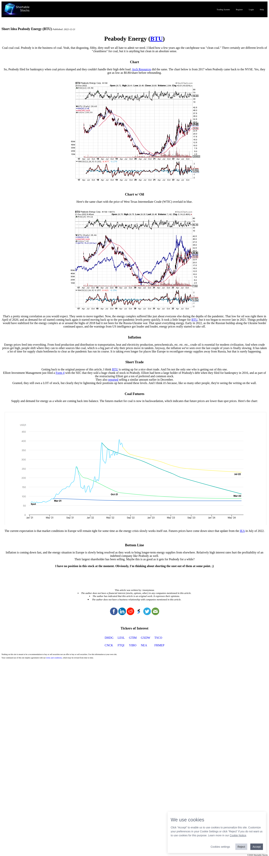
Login (251, 9)
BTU (156, 38)
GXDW (145, 637)
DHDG (109, 637)
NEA (144, 645)
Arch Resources (141, 69)
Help (262, 9)
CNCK (109, 645)
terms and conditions (54, 658)
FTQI (121, 645)
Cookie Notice (238, 835)
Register (239, 9)
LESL (121, 637)
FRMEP (159, 645)
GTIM (133, 637)
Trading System (223, 9)
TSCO (158, 637)
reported (113, 379)
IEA (242, 530)
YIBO (132, 645)
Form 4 (60, 372)
